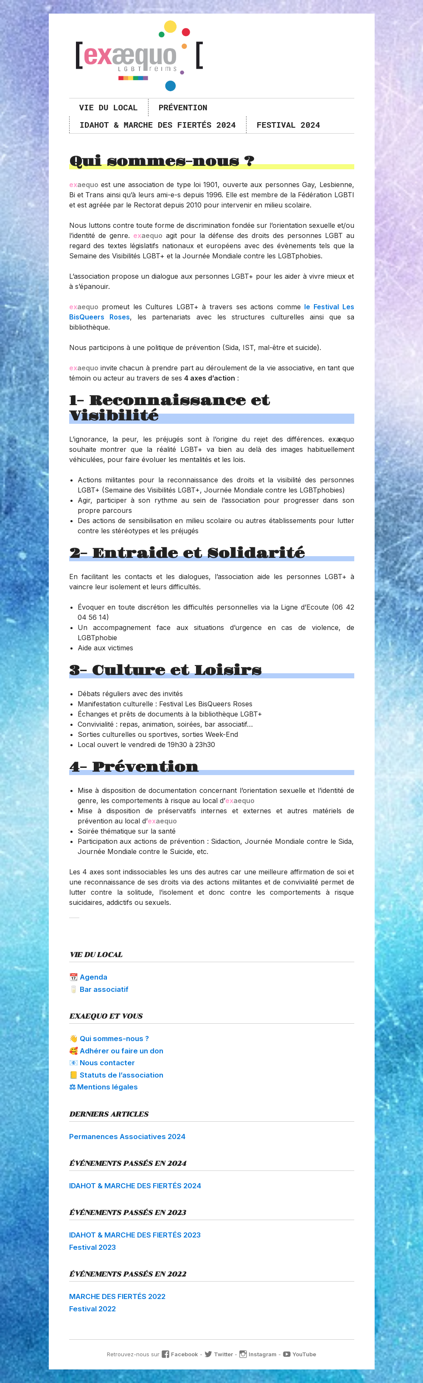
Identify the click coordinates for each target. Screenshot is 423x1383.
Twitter (218, 1354)
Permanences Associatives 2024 (127, 1136)
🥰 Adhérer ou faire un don (116, 1051)
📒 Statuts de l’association (116, 1075)
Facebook (179, 1354)
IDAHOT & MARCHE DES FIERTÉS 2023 (135, 1235)
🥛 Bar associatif (99, 989)
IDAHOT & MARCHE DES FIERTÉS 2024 (158, 124)
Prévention (183, 107)
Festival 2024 (288, 124)
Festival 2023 (92, 1247)
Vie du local (108, 107)
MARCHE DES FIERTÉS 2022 (117, 1296)
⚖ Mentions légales (103, 1087)
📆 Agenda (88, 977)
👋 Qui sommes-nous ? (109, 1038)
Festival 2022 (92, 1309)
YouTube (299, 1354)
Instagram (258, 1354)
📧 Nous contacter (102, 1062)
